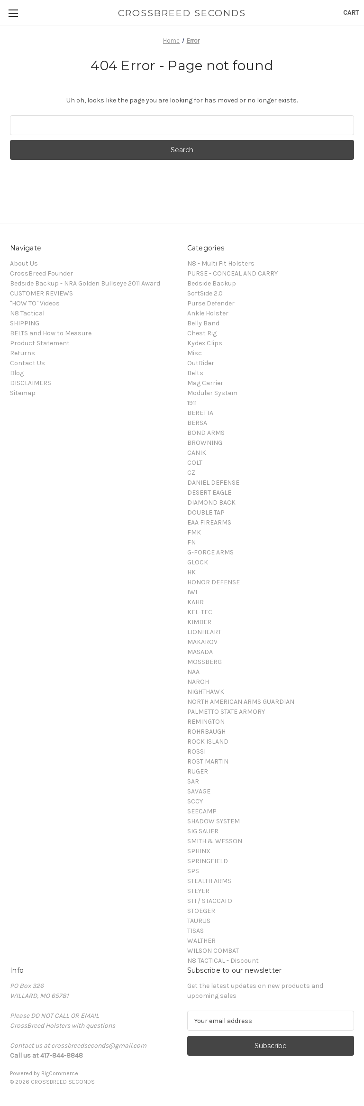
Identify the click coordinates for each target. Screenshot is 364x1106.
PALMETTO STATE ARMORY (226, 712)
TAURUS (198, 921)
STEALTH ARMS (209, 881)
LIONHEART (204, 632)
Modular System (212, 393)
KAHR (195, 602)
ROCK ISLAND (207, 741)
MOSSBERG (204, 662)
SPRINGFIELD (207, 861)
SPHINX (198, 851)
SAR (193, 781)
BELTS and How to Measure (50, 333)
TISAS (195, 931)
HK (191, 572)
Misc (194, 353)
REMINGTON (206, 722)
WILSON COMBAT (213, 951)
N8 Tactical (27, 313)
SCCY (195, 801)
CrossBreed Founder (41, 273)
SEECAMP (202, 811)
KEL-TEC (199, 612)
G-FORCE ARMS (210, 552)
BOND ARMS (206, 433)
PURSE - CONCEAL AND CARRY (232, 273)
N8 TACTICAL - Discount (223, 961)
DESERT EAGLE (209, 492)
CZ (191, 473)
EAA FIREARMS (209, 522)
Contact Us (27, 363)
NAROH (198, 682)
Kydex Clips (204, 343)
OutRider (200, 363)
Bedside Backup (211, 283)
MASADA (200, 652)
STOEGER (201, 911)
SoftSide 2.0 (205, 293)
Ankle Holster (207, 313)
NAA (193, 672)
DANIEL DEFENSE (213, 483)
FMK (194, 532)
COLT (194, 463)
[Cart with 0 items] (351, 12)
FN (191, 542)
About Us (24, 263)
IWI (192, 592)
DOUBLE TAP (206, 512)
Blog (17, 373)
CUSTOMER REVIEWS (41, 293)
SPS (193, 871)
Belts (195, 373)
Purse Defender (211, 303)
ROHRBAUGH (206, 732)
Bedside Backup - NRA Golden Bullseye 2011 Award (85, 283)
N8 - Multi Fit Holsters (221, 263)
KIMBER (199, 622)
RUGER (197, 771)
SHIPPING (24, 323)
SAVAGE (198, 791)
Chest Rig (202, 333)
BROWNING (204, 443)
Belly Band (203, 323)
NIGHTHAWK (205, 692)
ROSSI (196, 751)
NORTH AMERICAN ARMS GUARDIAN (240, 702)
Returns (22, 353)
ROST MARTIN (207, 761)
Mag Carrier (205, 383)
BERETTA (200, 413)
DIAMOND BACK (211, 502)
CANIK (196, 453)
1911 (192, 403)
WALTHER (201, 941)
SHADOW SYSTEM (213, 821)
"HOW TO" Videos (35, 303)
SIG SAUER (202, 831)
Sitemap (23, 393)
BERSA (197, 423)
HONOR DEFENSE (213, 582)
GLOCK (197, 562)
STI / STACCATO (209, 901)
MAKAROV (202, 642)
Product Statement (40, 343)
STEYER (198, 891)
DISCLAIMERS (30, 383)
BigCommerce (59, 1073)
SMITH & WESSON (214, 841)
